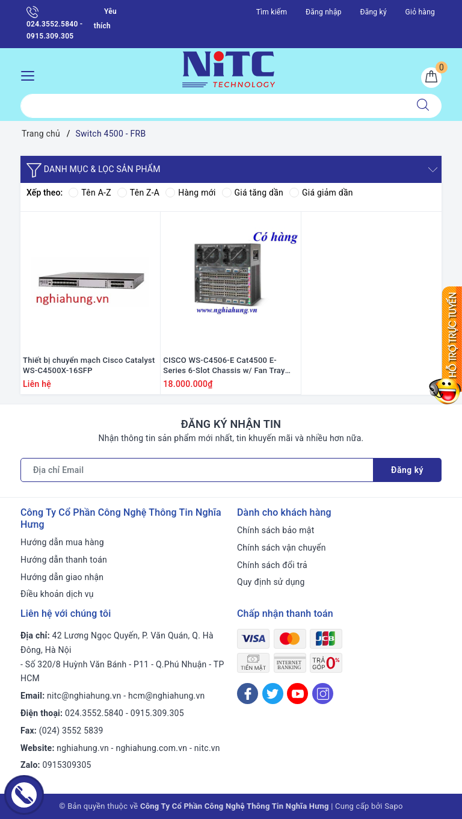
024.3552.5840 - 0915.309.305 (54, 23)
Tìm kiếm (272, 12)
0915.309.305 (157, 713)
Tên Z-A (138, 192)
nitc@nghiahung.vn (84, 695)
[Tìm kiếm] (423, 106)
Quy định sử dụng (271, 582)
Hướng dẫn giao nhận (61, 577)
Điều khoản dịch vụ (57, 594)
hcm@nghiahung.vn (166, 695)
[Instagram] (322, 693)
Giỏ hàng (420, 12)
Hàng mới (190, 192)
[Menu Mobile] (31, 74)
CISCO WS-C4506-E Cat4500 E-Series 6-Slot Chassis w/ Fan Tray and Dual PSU (224, 366)
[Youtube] (297, 693)
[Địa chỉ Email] (197, 470)
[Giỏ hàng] (431, 77)
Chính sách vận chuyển (281, 547)
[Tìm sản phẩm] (212, 106)
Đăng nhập (324, 12)
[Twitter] (272, 693)
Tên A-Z (90, 192)
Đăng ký (373, 12)
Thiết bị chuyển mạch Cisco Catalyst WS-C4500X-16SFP (89, 365)
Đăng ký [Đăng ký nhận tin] (407, 470)
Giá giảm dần (321, 192)
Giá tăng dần (253, 192)
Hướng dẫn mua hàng (62, 542)
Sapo (393, 806)
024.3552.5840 (94, 713)
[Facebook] (247, 693)
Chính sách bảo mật (275, 530)
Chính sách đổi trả (272, 565)
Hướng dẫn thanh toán (63, 559)
